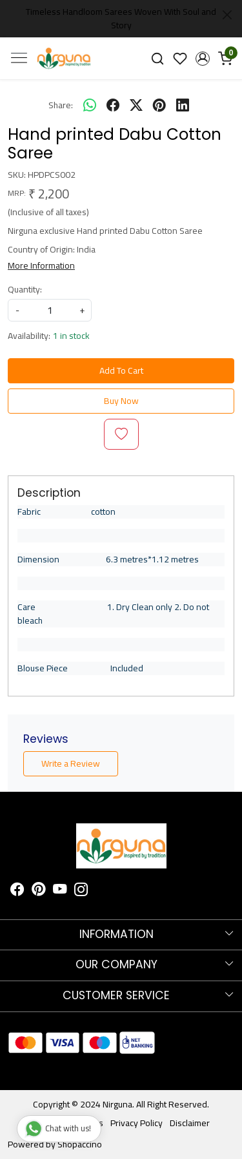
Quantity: (25, 289)
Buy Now (121, 400)
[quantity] (50, 310)
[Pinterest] (38, 891)
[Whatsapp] (89, 105)
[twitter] (136, 105)
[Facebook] (17, 891)
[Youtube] (60, 891)
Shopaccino (79, 1144)
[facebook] (113, 105)
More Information (41, 265)
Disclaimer (190, 1123)
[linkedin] (182, 105)
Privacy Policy (136, 1123)
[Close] (227, 15)
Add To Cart (121, 370)
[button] (202, 59)
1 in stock (71, 336)
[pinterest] (159, 105)
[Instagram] (81, 891)
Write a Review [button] (70, 763)
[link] (157, 58)
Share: (60, 105)
